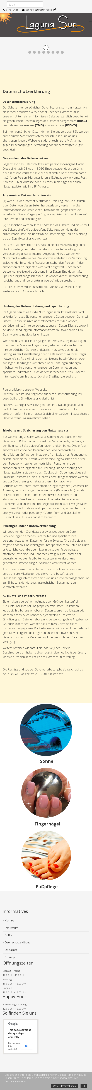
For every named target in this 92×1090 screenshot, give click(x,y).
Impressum (11, 927)
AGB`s (8, 935)
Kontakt (9, 920)
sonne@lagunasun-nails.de (40, 9)
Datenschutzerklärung (17, 942)
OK (26, 1046)
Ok (84, 1085)
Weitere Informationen (64, 1085)
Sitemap (10, 957)
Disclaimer (11, 949)
